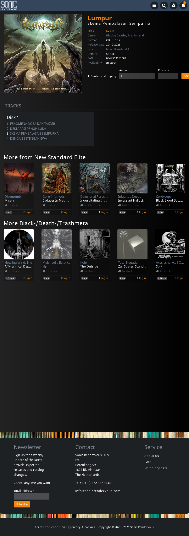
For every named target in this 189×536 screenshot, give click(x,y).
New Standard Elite (120, 49)
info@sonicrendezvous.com (97, 491)
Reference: (165, 70)
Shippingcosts (156, 468)
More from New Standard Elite (45, 157)
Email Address (24, 490)
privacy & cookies (82, 527)
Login (110, 30)
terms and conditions (51, 527)
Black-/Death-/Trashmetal (125, 35)
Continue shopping (102, 76)
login (29, 212)
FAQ (147, 462)
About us (151, 456)
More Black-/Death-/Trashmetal (47, 223)
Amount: (124, 70)
